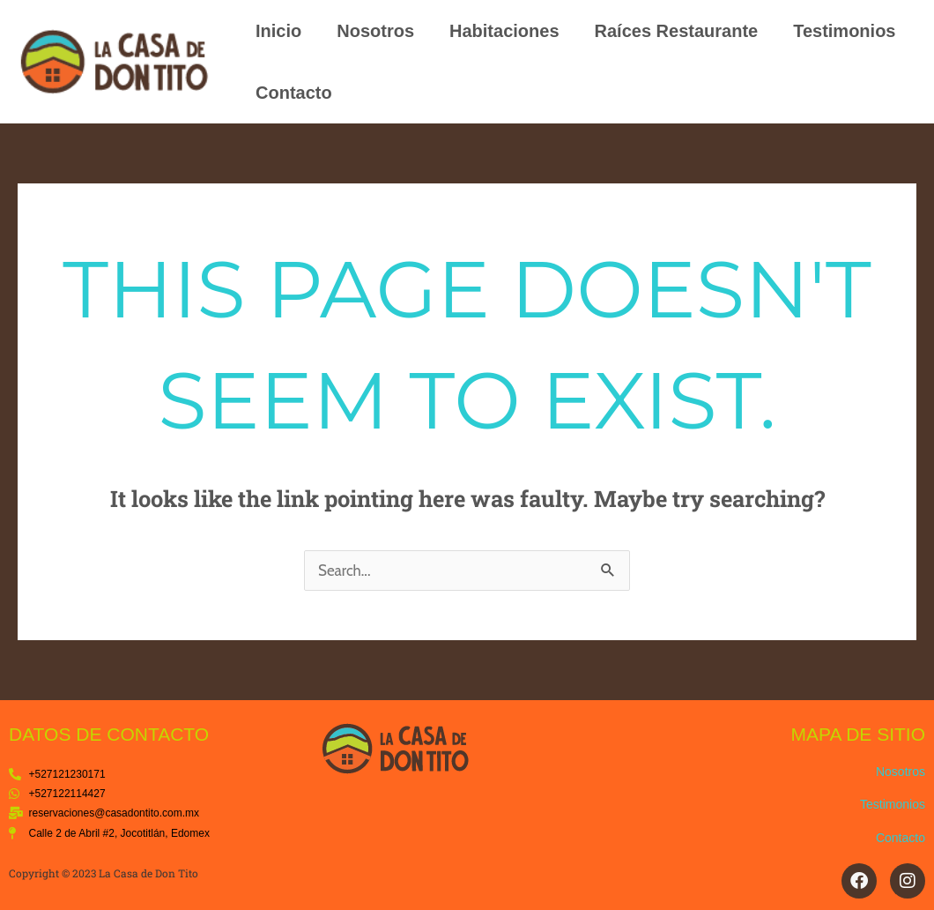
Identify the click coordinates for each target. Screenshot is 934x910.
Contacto (294, 92)
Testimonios (844, 31)
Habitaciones (504, 31)
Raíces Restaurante (677, 31)
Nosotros (375, 31)
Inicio (278, 31)
